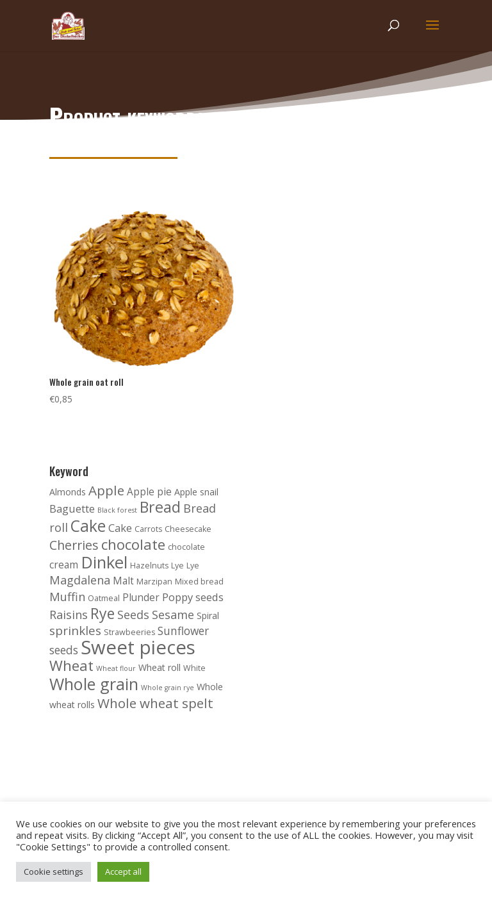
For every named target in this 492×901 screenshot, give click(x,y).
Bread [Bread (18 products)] (160, 507)
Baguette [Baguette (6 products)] (72, 508)
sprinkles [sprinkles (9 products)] (75, 630)
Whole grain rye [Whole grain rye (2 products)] (167, 687)
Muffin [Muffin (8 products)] (67, 596)
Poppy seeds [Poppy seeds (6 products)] (193, 597)
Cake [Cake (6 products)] (120, 527)
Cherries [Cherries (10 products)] (74, 545)
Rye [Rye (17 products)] (102, 613)
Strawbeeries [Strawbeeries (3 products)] (129, 632)
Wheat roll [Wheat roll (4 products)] (159, 667)
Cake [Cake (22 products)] (88, 525)
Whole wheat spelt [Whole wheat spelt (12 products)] (155, 703)
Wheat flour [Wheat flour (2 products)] (116, 668)
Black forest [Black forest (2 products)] (117, 510)
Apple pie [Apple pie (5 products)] (149, 492)
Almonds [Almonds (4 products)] (67, 492)
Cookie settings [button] (53, 871)
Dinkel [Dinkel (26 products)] (104, 562)
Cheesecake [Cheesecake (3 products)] (188, 529)
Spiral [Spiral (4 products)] (208, 615)
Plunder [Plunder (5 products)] (141, 597)
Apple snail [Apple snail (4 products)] (196, 492)
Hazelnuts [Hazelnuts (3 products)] (149, 565)
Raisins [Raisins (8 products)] (68, 614)
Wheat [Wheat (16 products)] (71, 665)
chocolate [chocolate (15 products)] (133, 544)
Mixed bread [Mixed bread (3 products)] (199, 581)
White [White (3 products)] (194, 668)
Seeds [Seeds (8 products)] (133, 614)
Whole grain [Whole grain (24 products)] (93, 684)
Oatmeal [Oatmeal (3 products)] (104, 598)
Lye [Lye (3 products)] (177, 565)
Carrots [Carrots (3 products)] (148, 529)
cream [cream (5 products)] (63, 565)
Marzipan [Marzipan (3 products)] (154, 581)
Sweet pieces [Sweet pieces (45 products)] (138, 647)
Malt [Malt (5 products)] (123, 581)
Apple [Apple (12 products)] (106, 490)
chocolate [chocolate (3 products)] (186, 546)
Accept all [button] (123, 871)
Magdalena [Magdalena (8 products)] (79, 580)
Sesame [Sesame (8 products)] (173, 614)
